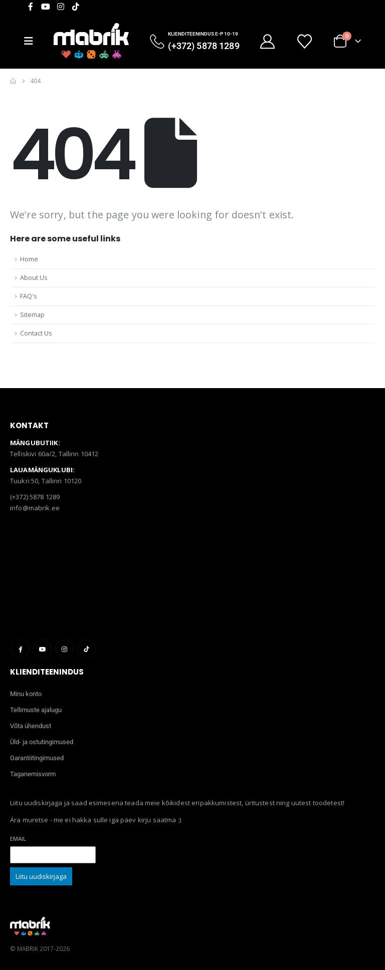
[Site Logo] (91, 41)
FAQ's (28, 296)
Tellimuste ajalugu (36, 710)
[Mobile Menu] (32, 41)
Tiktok (86, 648)
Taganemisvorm (33, 774)
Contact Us (36, 333)
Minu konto (26, 694)
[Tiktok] (75, 6)
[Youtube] (45, 6)
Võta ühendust (30, 726)
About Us (34, 277)
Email (18, 838)
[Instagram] (60, 6)
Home (29, 259)
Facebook (20, 648)
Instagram (64, 648)
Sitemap (32, 314)
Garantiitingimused (37, 758)
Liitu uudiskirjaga (41, 876)
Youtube (42, 648)
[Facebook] (30, 6)
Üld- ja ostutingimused (41, 742)
